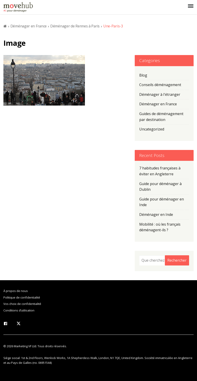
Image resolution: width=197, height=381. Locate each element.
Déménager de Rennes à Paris (75, 26)
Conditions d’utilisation (18, 310)
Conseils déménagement (160, 84)
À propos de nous (15, 291)
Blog (143, 75)
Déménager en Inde (156, 214)
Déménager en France (28, 26)
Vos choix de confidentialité (22, 304)
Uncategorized (151, 129)
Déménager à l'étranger (159, 94)
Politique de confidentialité (21, 297)
